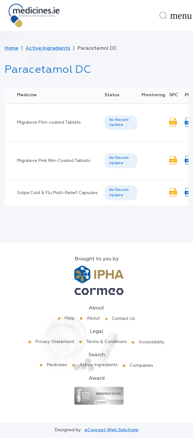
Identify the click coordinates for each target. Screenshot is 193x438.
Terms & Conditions (106, 342)
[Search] (163, 15)
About (93, 318)
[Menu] (181, 15)
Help (70, 318)
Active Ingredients (48, 48)
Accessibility (152, 342)
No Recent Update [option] (119, 122)
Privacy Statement (54, 342)
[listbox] (121, 122)
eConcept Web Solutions (111, 430)
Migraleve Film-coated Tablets (49, 122)
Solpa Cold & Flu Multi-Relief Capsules (57, 193)
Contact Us (123, 318)
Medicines (57, 365)
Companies (141, 365)
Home (11, 48)
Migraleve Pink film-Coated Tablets (53, 161)
